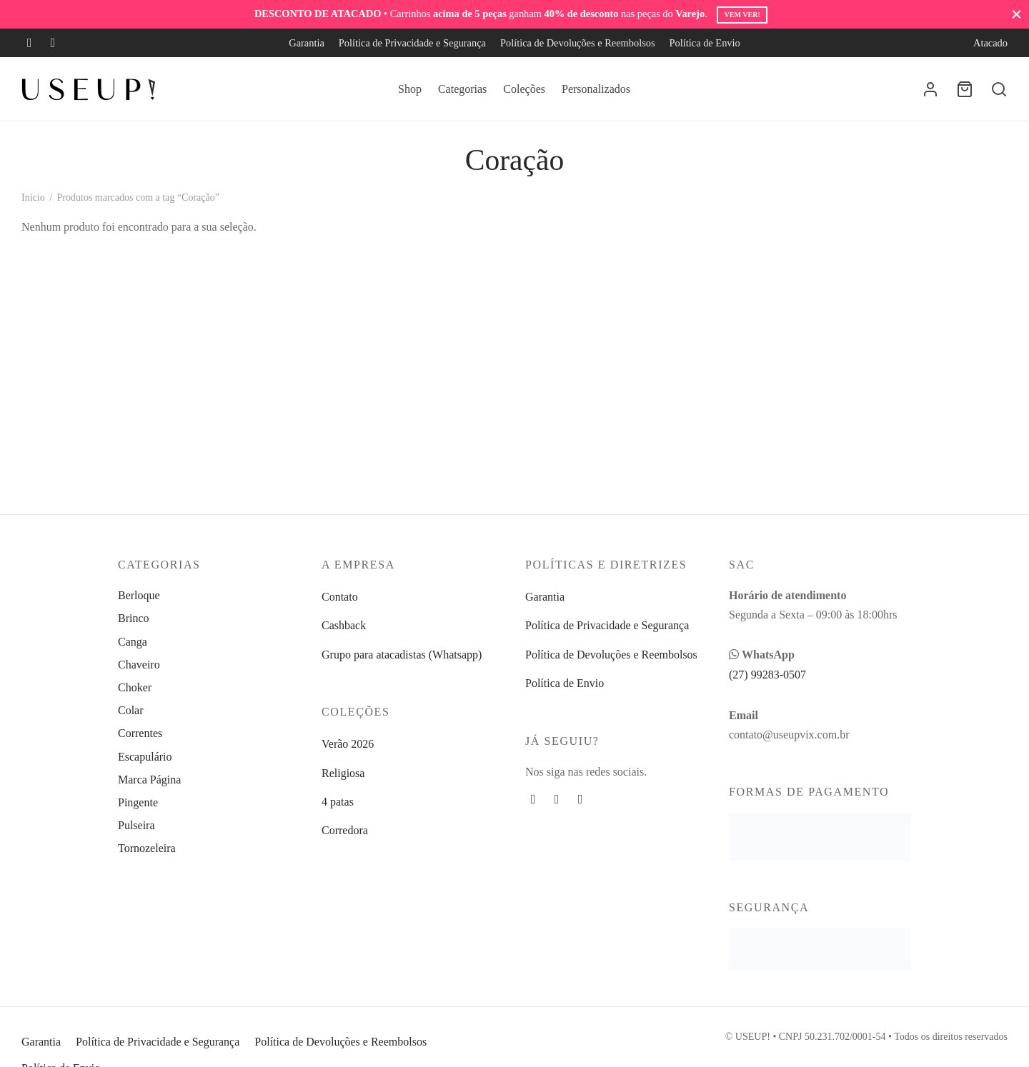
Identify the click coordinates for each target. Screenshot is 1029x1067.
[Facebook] (29, 43)
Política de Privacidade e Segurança (412, 43)
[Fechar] (1016, 14)
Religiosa (343, 773)
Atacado (990, 43)
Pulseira (136, 825)
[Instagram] (53, 43)
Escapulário (145, 757)
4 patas (338, 802)
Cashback (344, 625)
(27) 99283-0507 (767, 674)
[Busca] (999, 89)
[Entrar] (930, 89)
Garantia (306, 43)
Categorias (462, 89)
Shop (410, 89)
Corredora (345, 830)
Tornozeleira (147, 848)
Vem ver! (742, 15)
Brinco (133, 618)
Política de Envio (705, 43)
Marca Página (149, 779)
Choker (134, 687)
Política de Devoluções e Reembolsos (577, 43)
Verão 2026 (348, 744)
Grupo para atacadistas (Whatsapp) (402, 654)
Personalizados (596, 89)
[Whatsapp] (580, 799)
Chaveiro (139, 664)
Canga (132, 642)
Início (33, 197)
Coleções (524, 89)
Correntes (140, 733)
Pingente (138, 802)
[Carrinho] (964, 89)
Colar (131, 710)
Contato (340, 597)
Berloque (139, 595)
